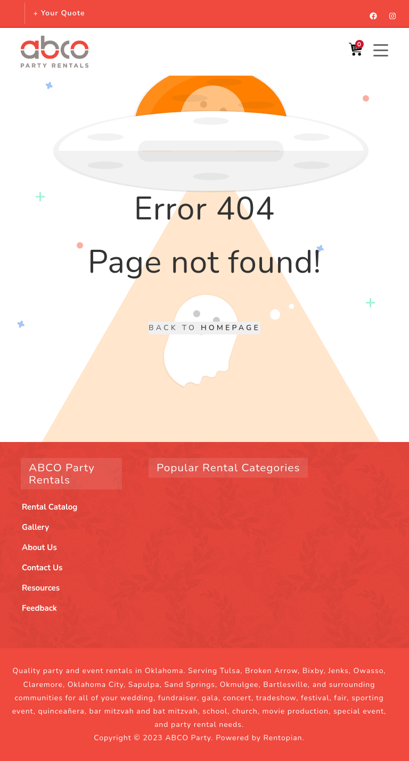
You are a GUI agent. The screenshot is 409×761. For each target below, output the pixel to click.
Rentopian (283, 738)
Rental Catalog (49, 507)
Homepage (230, 328)
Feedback (39, 608)
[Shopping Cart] (355, 52)
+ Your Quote (59, 13)
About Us (39, 547)
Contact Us (42, 567)
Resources (41, 588)
